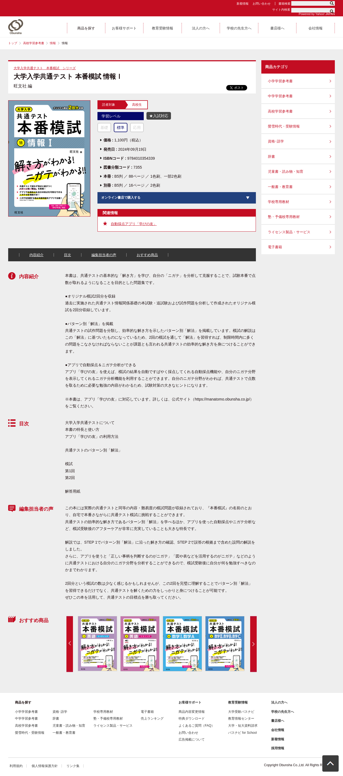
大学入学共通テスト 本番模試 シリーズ (45, 68)
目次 (67, 255)
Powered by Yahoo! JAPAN (317, 14)
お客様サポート (190, 702)
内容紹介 (36, 255)
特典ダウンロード (192, 718)
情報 (53, 43)
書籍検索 (284, 3)
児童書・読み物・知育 (285, 171)
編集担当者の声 (103, 255)
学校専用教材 (278, 202)
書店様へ (277, 721)
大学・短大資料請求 (243, 726)
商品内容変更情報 (192, 712)
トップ (12, 43)
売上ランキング (152, 718)
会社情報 (277, 730)
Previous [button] (69, 644)
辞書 (271, 156)
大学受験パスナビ (241, 712)
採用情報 (277, 748)
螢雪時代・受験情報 (284, 126)
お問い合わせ (262, 3)
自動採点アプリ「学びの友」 (134, 224)
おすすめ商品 (147, 255)
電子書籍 (275, 247)
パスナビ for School (242, 733)
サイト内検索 (281, 9)
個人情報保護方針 (45, 766)
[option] (97, 643)
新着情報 (243, 3)
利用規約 (16, 766)
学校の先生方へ (282, 712)
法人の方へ (279, 702)
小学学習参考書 (280, 81)
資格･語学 (276, 141)
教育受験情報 (238, 702)
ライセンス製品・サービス (289, 232)
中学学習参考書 (280, 96)
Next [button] (253, 644)
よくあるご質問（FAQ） (197, 726)
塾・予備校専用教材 (284, 217)
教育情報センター (241, 718)
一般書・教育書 (280, 187)
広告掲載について (192, 739)
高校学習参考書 (33, 43)
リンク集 (72, 766)
